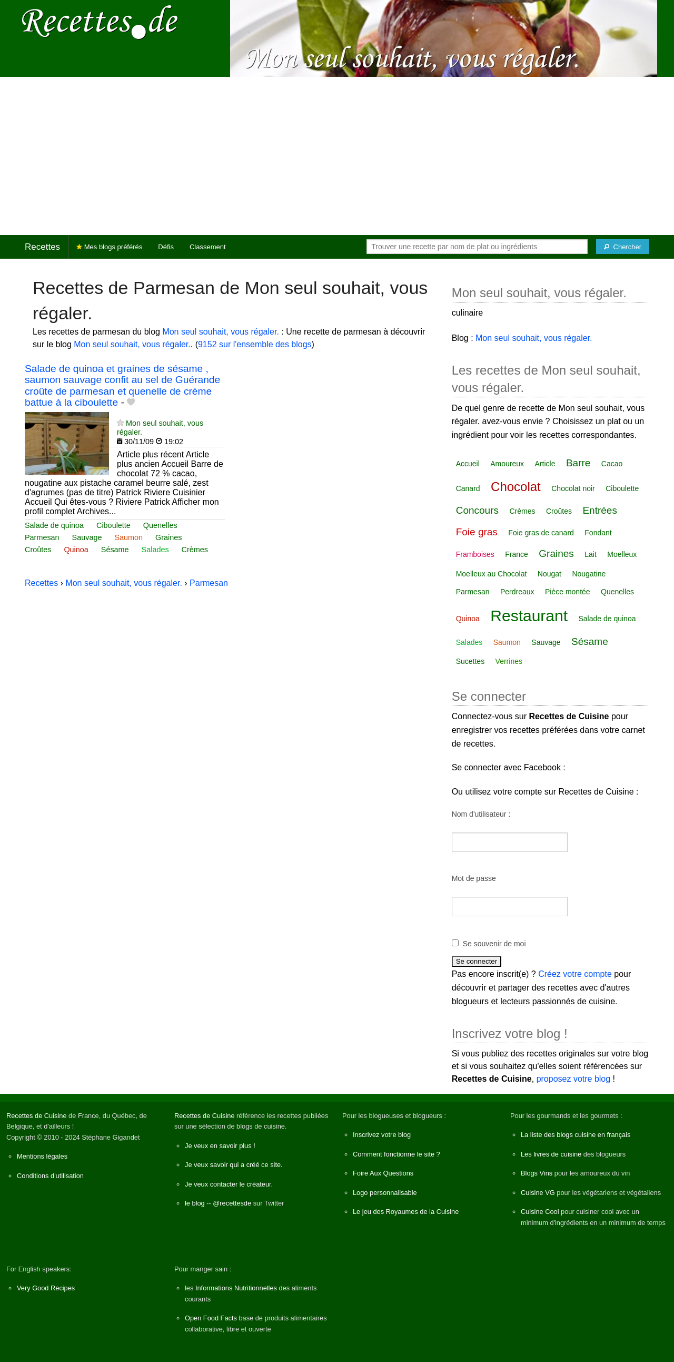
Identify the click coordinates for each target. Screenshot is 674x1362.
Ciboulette (113, 525)
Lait (590, 554)
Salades (155, 549)
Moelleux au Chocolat (491, 574)
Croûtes (38, 549)
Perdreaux (517, 591)
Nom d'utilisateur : (481, 814)
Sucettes (470, 661)
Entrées (599, 510)
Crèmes (195, 549)
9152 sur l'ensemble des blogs (255, 344)
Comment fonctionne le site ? (396, 1154)
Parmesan (42, 537)
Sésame (115, 549)
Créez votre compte (575, 973)
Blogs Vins (536, 1173)
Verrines (508, 661)
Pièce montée (567, 591)
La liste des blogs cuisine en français (575, 1135)
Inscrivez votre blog (382, 1135)
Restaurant (529, 615)
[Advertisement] (337, 156)
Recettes (42, 247)
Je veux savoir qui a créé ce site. (234, 1165)
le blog (195, 1203)
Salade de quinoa (54, 525)
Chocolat (516, 486)
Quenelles (160, 525)
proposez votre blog (574, 1078)
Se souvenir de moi (494, 943)
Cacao (611, 463)
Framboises (475, 554)
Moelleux (622, 554)
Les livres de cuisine (551, 1154)
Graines (168, 537)
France (516, 554)
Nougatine (589, 574)
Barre (578, 462)
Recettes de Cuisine (36, 1116)
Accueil (468, 463)
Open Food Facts (211, 1318)
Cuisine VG (538, 1193)
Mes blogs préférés (109, 247)
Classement (208, 247)
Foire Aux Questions (383, 1173)
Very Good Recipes (46, 1288)
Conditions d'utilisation (50, 1176)
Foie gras (477, 531)
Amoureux (507, 463)
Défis (166, 247)
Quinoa (76, 549)
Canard (468, 488)
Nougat (549, 574)
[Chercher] (622, 246)
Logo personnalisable (385, 1193)
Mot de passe (474, 878)
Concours (477, 510)
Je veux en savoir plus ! (220, 1146)
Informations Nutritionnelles (236, 1288)
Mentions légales (42, 1156)
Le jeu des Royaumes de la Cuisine (406, 1212)
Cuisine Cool (540, 1212)
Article (545, 463)
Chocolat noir (573, 488)
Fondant (597, 532)
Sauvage (87, 537)
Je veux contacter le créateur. (229, 1184)
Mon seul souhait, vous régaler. (220, 331)
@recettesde (232, 1203)
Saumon (128, 537)
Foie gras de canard (541, 532)
